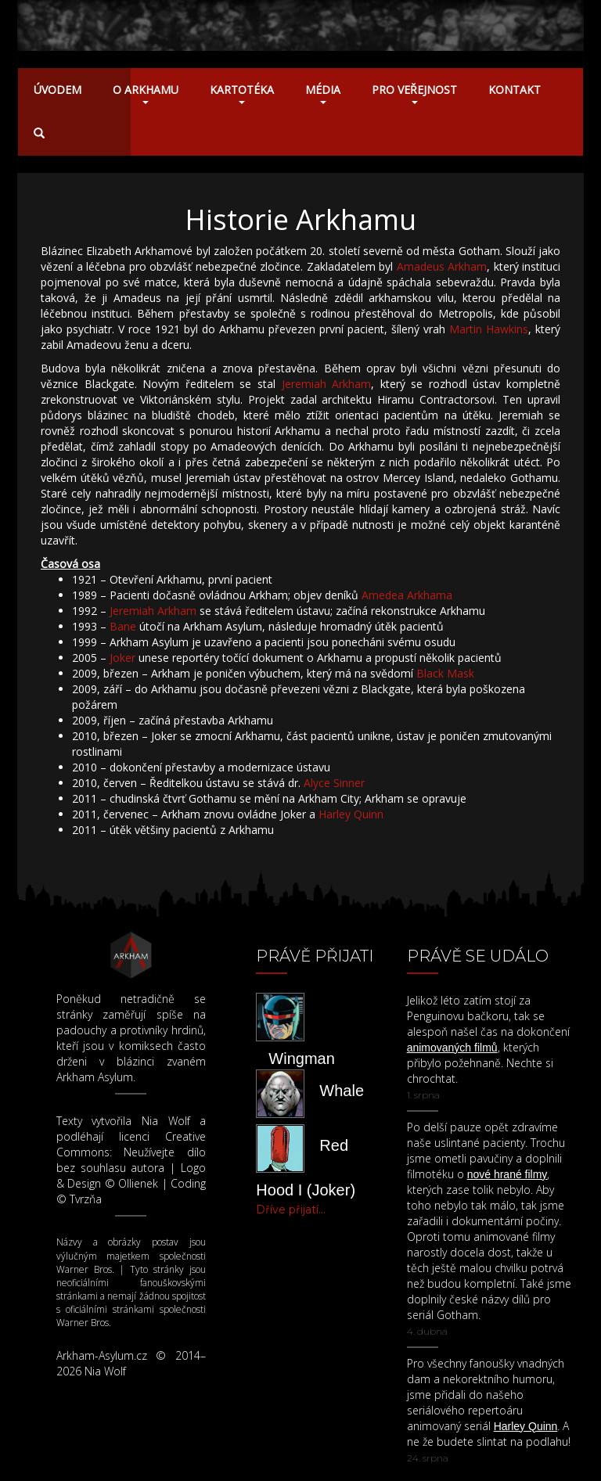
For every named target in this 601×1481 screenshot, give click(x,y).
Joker (122, 657)
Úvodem (57, 89)
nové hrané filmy (507, 1174)
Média (322, 93)
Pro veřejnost (414, 93)
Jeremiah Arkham (327, 383)
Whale (341, 1090)
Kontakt (514, 89)
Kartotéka (242, 93)
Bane (123, 626)
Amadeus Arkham (442, 266)
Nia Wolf (166, 1120)
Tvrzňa (86, 1199)
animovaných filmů (452, 1047)
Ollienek (138, 1183)
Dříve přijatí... (291, 1209)
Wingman (301, 1058)
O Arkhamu (145, 93)
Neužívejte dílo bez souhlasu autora (131, 1160)
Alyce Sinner (334, 782)
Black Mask (445, 673)
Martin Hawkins (488, 329)
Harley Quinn (350, 814)
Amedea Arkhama (407, 595)
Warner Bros (84, 1269)
